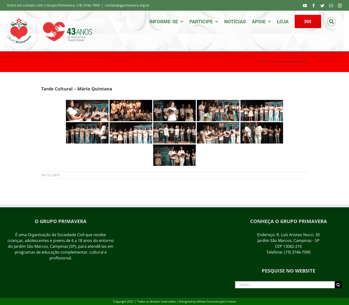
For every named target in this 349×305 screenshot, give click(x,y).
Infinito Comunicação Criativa (216, 301)
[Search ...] (285, 284)
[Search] (331, 21)
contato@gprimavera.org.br (127, 5)
